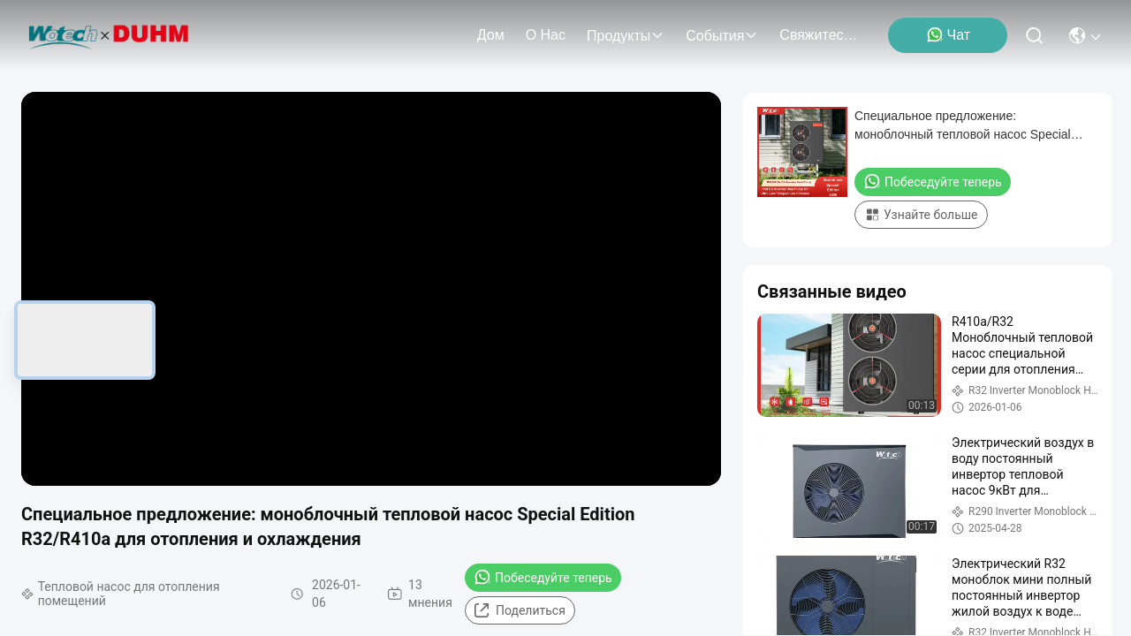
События (722, 35)
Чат (948, 34)
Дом (491, 34)
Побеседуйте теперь (543, 577)
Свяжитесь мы (821, 34)
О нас (546, 34)
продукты (625, 35)
